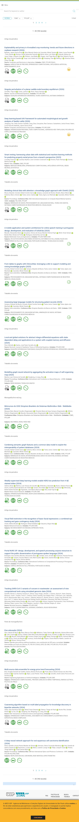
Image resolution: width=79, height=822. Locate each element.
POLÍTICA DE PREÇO (10, 682)
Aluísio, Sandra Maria (50, 557)
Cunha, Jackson (23, 91)
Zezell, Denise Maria (22, 749)
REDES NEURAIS (15, 383)
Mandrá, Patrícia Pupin (49, 233)
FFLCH (24, 564)
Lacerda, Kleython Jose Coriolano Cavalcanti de (33, 159)
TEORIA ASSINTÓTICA (42, 95)
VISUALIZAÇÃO (46, 205)
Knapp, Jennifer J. (44, 593)
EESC (65, 644)
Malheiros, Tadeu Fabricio (44, 632)
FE (28, 644)
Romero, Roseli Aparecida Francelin (27, 54)
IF (34, 644)
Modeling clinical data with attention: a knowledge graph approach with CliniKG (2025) (39, 190)
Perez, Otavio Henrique (38, 91)
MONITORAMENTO (10, 66)
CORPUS (13, 566)
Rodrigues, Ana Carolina (11, 555)
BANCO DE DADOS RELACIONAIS (50, 456)
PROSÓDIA (31, 566)
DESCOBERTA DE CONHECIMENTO (43, 716)
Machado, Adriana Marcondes (64, 632)
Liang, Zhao (8, 60)
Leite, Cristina (11, 634)
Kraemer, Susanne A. (23, 593)
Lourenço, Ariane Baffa (34, 638)
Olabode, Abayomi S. (37, 597)
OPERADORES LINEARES (66, 349)
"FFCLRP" (28, 18)
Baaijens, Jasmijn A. (33, 603)
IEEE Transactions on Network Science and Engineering (26, 713)
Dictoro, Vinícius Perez (18, 640)
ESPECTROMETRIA (49, 756)
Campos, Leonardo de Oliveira (46, 193)
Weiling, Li (59, 58)
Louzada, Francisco (10, 159)
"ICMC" (17, 18)
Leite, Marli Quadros (35, 557)
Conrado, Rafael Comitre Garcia (24, 193)
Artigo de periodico (11, 39)
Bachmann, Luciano (24, 747)
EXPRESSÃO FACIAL (37, 528)
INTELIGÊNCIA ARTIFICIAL (58, 64)
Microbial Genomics (15, 605)
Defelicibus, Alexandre (46, 486)
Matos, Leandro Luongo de (41, 747)
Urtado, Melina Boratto (11, 524)
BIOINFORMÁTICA (22, 607)
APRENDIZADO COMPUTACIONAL (39, 64)
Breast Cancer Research (16, 491)
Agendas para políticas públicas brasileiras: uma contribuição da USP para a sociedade (36, 642)
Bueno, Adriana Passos (63, 486)
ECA (57, 644)
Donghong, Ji (32, 377)
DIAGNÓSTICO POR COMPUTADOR (56, 494)
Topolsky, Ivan (41, 595)
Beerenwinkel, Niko (14, 597)
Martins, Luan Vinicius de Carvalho (15, 377)
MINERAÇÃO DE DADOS (17, 203)
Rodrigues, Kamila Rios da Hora (35, 235)
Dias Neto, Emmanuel (61, 599)
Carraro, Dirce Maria (40, 487)
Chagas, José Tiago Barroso (49, 56)
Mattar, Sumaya (51, 636)
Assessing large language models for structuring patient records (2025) (33, 302)
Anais (11, 454)
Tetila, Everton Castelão (14, 58)
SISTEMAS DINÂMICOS (57, 95)
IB (45, 644)
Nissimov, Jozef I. (9, 595)
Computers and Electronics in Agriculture (22, 62)
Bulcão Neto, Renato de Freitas (13, 235)
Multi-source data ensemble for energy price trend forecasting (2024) (32, 669)
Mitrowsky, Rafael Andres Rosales (14, 601)
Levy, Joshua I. (25, 597)
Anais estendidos (14, 273)
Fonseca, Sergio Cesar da (36, 636)
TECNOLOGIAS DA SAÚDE (55, 241)
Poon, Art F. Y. (8, 599)
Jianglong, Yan (8, 123)
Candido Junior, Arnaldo (46, 555)
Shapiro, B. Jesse (55, 603)
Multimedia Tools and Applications (20, 237)
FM (16, 201)
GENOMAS (32, 607)
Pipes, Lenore (14, 603)
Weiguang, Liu (35, 711)
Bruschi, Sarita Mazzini (19, 636)
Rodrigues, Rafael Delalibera (29, 524)
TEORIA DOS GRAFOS (61, 203)
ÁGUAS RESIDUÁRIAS (50, 607)
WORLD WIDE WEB (24, 422)
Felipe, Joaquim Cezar (15, 56)
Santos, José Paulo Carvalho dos (26, 345)
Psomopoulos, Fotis (60, 601)
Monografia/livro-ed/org (12, 398)
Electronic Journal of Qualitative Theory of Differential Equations (29, 347)
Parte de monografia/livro (13, 622)
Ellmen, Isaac (34, 593)
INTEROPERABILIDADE (33, 456)
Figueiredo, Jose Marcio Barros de (31, 489)
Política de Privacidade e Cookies (54, 808)
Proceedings (13, 199)
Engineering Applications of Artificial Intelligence (24, 677)
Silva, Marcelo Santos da (32, 52)
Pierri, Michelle (8, 345)
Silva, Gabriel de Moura (11, 632)
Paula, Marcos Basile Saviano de (55, 672)
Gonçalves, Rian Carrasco (45, 123)
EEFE (42, 644)
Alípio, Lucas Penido (33, 673)
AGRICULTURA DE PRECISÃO (19, 64)
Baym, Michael (44, 603)
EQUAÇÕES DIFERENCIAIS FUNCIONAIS (22, 349)
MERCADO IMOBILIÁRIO (17, 165)
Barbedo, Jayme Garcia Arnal (13, 52)
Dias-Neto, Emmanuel (55, 487)
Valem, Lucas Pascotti (65, 52)
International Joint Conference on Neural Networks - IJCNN (47, 379)
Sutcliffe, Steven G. (10, 593)
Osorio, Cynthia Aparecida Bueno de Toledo (17, 487)
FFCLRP (48, 62)
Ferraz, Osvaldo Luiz (54, 634)
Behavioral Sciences (15, 526)
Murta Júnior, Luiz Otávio (48, 54)
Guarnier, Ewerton (18, 673)
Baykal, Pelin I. (50, 595)
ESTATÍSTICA (15, 168)
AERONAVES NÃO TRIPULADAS (55, 129)
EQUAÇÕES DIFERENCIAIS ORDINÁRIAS (22, 95)
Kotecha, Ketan (69, 58)
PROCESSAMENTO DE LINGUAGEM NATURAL (40, 203)
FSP (31, 644)
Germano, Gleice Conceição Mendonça (50, 745)
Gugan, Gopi (58, 597)
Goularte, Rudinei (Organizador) (58, 413)
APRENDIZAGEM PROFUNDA (19, 129)
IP (33, 644)
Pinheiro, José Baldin (31, 56)
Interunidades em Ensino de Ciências (15, 644)
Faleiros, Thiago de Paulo (48, 709)
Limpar (74, 18)
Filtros (7, 18)
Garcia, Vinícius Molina (23, 559)
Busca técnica (67, 795)
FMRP (45, 237)
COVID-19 (13, 607)
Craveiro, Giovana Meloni (21, 557)
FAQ (46, 795)
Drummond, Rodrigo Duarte (31, 599)
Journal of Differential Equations (19, 93)
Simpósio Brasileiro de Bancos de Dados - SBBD (46, 273)
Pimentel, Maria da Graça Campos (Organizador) (50, 411)
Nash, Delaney (66, 593)
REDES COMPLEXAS (19, 718)
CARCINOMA (28, 756)
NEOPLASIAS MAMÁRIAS (37, 494)
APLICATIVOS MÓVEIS (17, 239)
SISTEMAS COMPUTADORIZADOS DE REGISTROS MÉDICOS (22, 205)
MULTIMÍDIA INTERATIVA (32, 239)
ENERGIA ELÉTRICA (67, 680)
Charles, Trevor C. (21, 595)
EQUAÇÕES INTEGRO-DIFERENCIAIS (47, 349)
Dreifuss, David (32, 595)
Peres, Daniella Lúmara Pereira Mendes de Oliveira (19, 745)
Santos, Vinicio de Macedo (17, 638)
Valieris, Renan (8, 486)
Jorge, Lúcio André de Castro (32, 58)
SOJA (18, 66)
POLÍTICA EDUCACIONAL (18, 646)
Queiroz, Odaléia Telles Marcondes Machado (31, 634)
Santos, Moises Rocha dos (34, 672)
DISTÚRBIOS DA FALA (47, 239)
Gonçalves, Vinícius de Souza (33, 233)
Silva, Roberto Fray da (66, 56)
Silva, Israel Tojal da (50, 489)
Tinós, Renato (9, 54)
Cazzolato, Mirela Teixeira (48, 52)
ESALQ (53, 62)
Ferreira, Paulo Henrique (58, 159)
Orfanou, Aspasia (47, 601)
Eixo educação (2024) (13, 630)
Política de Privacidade (55, 795)
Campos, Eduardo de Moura (34, 269)
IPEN (13, 754)
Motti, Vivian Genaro (65, 233)
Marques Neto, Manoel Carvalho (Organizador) (18, 411)
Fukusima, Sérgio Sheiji (48, 524)
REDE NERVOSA (38, 756)
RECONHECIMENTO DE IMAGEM (20, 528)
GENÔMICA (39, 607)
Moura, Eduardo (9, 193)
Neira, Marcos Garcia (27, 632)
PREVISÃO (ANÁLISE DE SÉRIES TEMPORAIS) (46, 680)
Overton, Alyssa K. (55, 593)
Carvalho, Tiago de (10, 91)
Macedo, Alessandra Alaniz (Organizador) (33, 413)
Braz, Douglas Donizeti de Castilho (14, 672)
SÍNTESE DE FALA (21, 566)
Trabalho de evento (11, 182)
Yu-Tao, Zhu (15, 711)
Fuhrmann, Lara (60, 595)
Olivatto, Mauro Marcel (62, 193)
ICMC (43, 62)
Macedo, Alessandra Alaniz (12, 233)
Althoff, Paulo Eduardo (31, 709)
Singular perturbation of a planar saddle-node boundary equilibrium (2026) (34, 89)
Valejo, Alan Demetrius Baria (13, 709)
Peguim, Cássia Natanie (51, 638)
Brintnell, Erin (67, 597)
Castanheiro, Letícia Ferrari (61, 123)
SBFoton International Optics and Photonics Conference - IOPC (48, 751)
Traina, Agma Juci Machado (47, 195)
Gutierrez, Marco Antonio (12, 195)
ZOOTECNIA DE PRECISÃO (17, 132)
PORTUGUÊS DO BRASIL (39, 241)
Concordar (38, 817)
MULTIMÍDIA (14, 422)
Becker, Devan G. (49, 597)
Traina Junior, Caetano (29, 195)
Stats (11, 163)
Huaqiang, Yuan (49, 58)
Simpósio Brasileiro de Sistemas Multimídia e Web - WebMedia (39, 415)
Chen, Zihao (23, 603)
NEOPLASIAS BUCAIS (17, 756)
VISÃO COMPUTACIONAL (37, 129)
